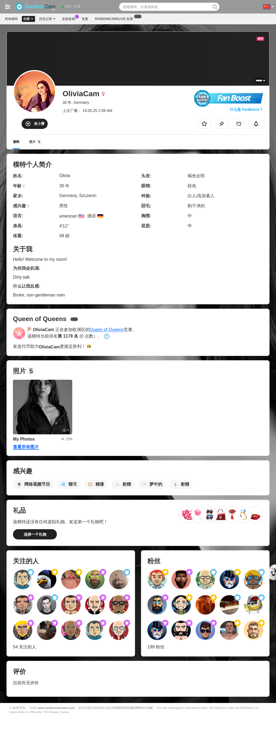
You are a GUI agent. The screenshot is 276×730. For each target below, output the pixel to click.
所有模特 (11, 19)
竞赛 (85, 19)
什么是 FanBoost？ (246, 109)
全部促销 (70, 18)
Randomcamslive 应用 (115, 18)
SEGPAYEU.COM (141, 707)
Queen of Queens (107, 329)
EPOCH (122, 707)
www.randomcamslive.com (56, 707)
